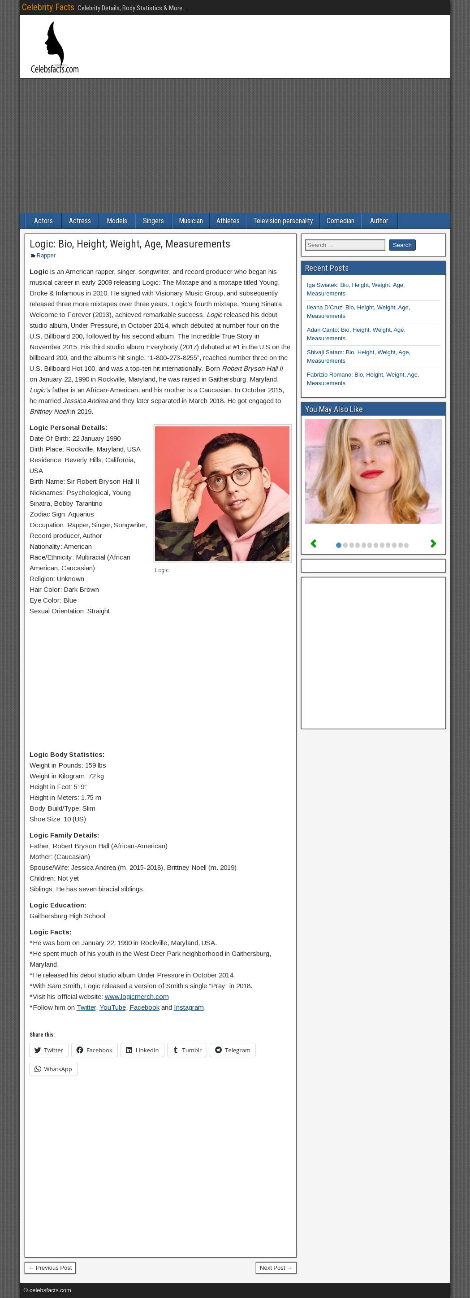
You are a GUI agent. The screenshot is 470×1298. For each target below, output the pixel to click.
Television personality (283, 221)
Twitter (86, 1007)
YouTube (112, 1007)
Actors (43, 221)
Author (379, 221)
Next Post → (276, 1267)
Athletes (228, 221)
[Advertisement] (235, 145)
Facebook (144, 1007)
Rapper (46, 255)
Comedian (340, 221)
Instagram (189, 1007)
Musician (191, 221)
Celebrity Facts (48, 7)
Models (117, 221)
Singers (153, 221)
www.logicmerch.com (137, 996)
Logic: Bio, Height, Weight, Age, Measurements (130, 244)
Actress (80, 221)
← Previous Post (50, 1267)
